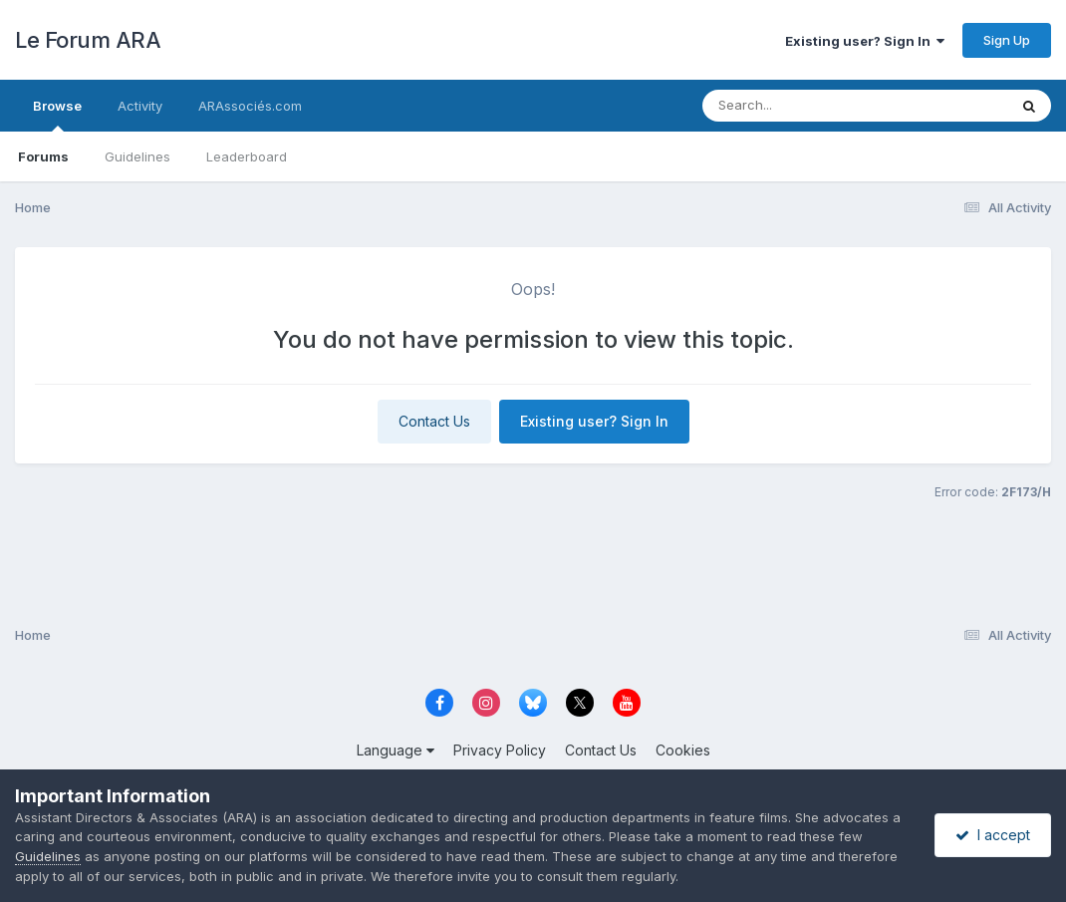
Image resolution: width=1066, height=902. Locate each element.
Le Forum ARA (87, 40)
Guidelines (137, 156)
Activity (140, 106)
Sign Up (1006, 40)
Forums (43, 156)
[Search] (800, 106)
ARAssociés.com (250, 106)
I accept (992, 834)
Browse (57, 115)
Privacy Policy (499, 750)
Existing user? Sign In (864, 41)
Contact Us (434, 421)
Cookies (683, 750)
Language (395, 750)
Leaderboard (246, 156)
